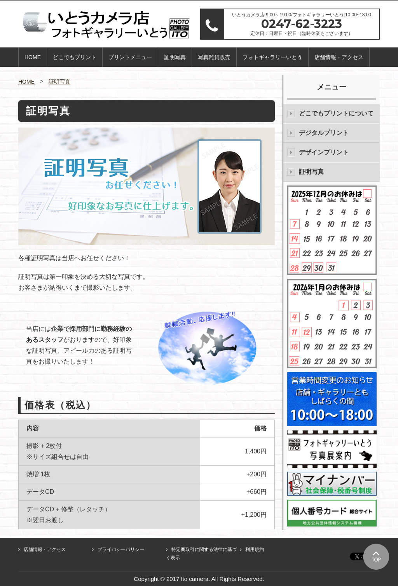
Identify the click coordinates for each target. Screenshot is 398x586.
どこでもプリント (74, 57)
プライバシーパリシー (121, 549)
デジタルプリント (324, 132)
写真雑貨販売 (214, 57)
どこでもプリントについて (336, 113)
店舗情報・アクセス (338, 57)
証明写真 (175, 57)
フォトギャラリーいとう (272, 57)
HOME (32, 57)
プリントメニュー (130, 57)
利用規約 (254, 549)
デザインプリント (324, 152)
